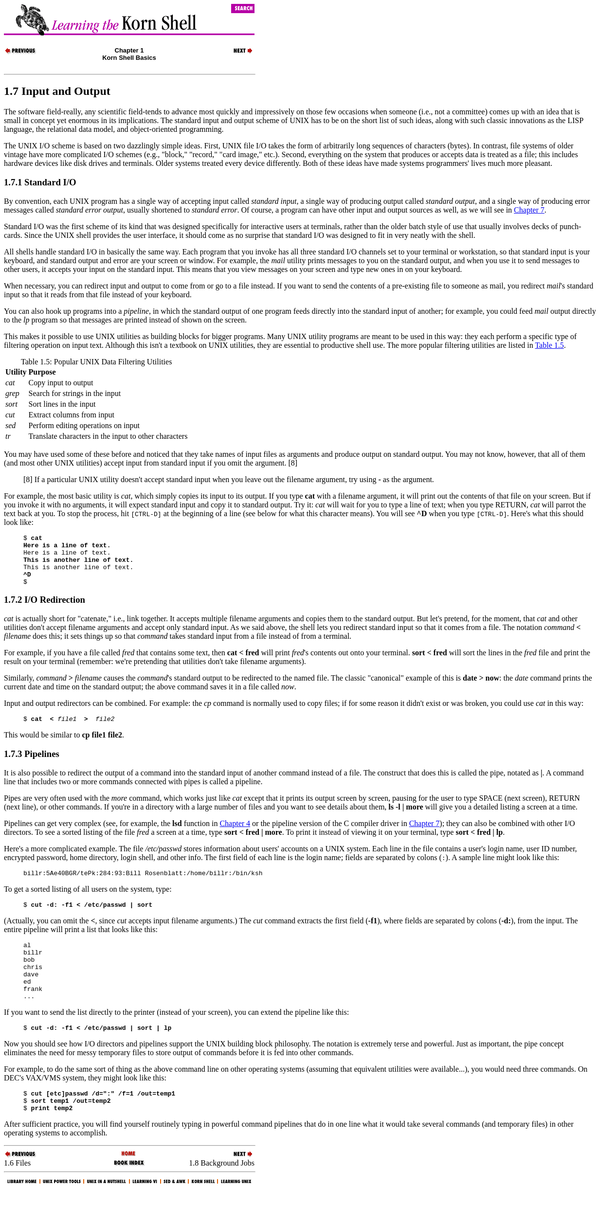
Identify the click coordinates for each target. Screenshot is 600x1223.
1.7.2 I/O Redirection (44, 610)
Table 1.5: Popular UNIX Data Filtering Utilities (96, 362)
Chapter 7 (529, 210)
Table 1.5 (549, 345)
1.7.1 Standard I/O (40, 182)
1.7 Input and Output (57, 91)
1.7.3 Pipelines (31, 765)
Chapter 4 (234, 835)
